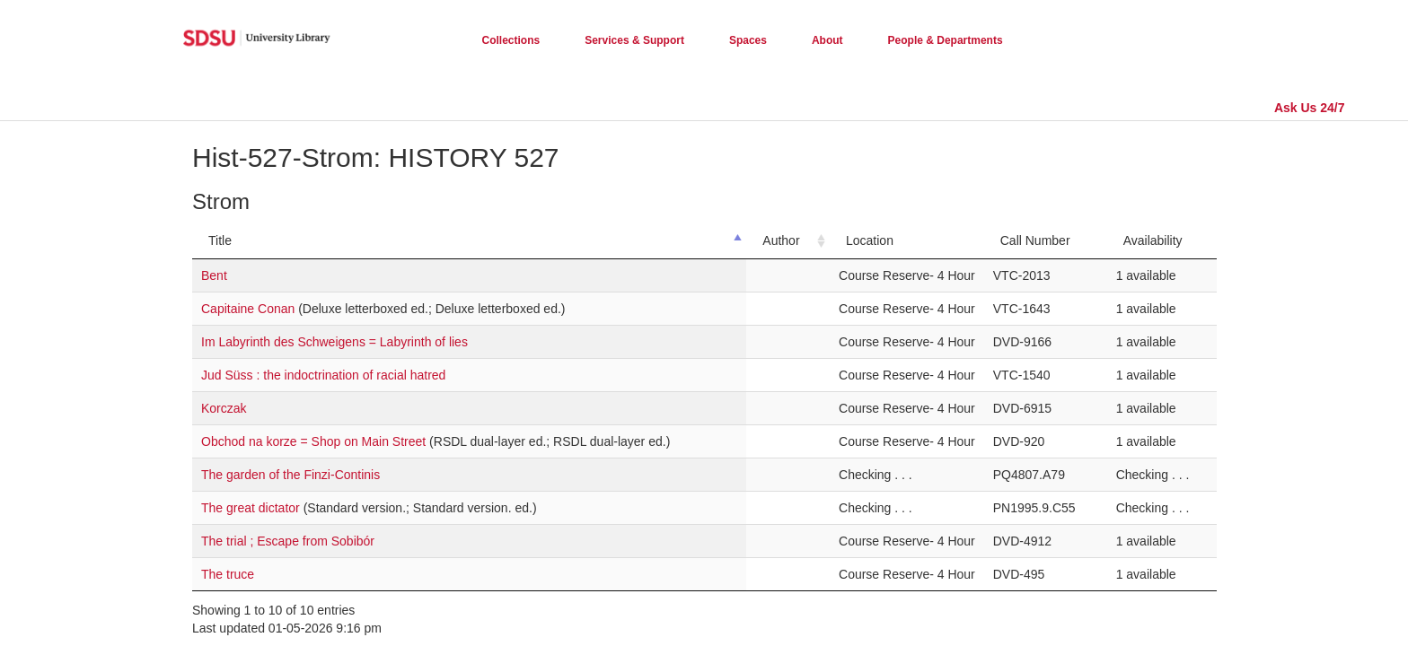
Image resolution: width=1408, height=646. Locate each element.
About (827, 40)
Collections (511, 40)
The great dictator (252, 508)
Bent (214, 275)
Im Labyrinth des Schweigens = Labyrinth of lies (334, 342)
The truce (227, 574)
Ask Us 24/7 (1309, 107)
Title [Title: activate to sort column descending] (220, 240)
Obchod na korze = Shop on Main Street (315, 441)
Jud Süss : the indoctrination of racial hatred (323, 375)
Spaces (748, 40)
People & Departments (945, 40)
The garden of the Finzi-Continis (290, 474)
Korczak (224, 408)
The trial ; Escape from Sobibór (287, 541)
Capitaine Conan (249, 308)
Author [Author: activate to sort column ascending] (780, 240)
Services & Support (634, 40)
